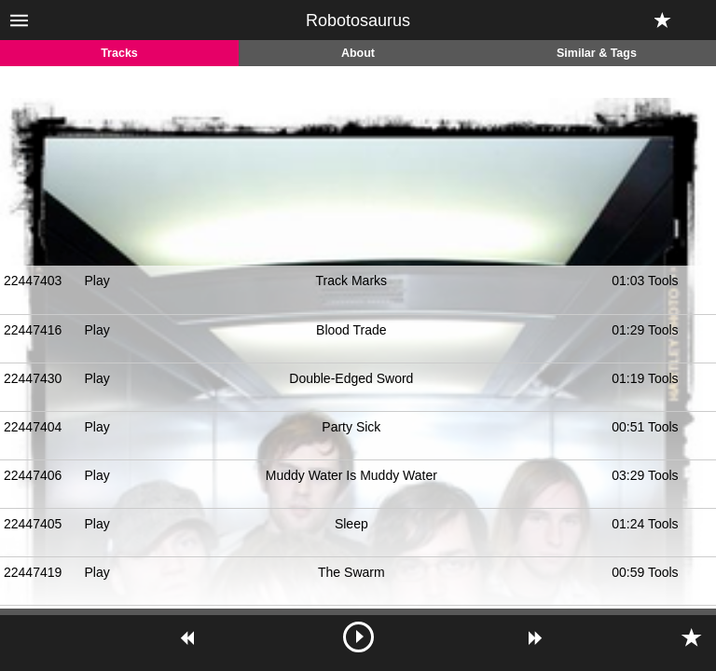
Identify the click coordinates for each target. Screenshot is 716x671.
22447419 (33, 572)
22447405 (33, 523)
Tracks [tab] (119, 53)
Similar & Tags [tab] (597, 53)
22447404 (33, 426)
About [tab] (358, 53)
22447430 (33, 378)
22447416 (33, 329)
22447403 (33, 280)
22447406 (33, 475)
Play (96, 280)
